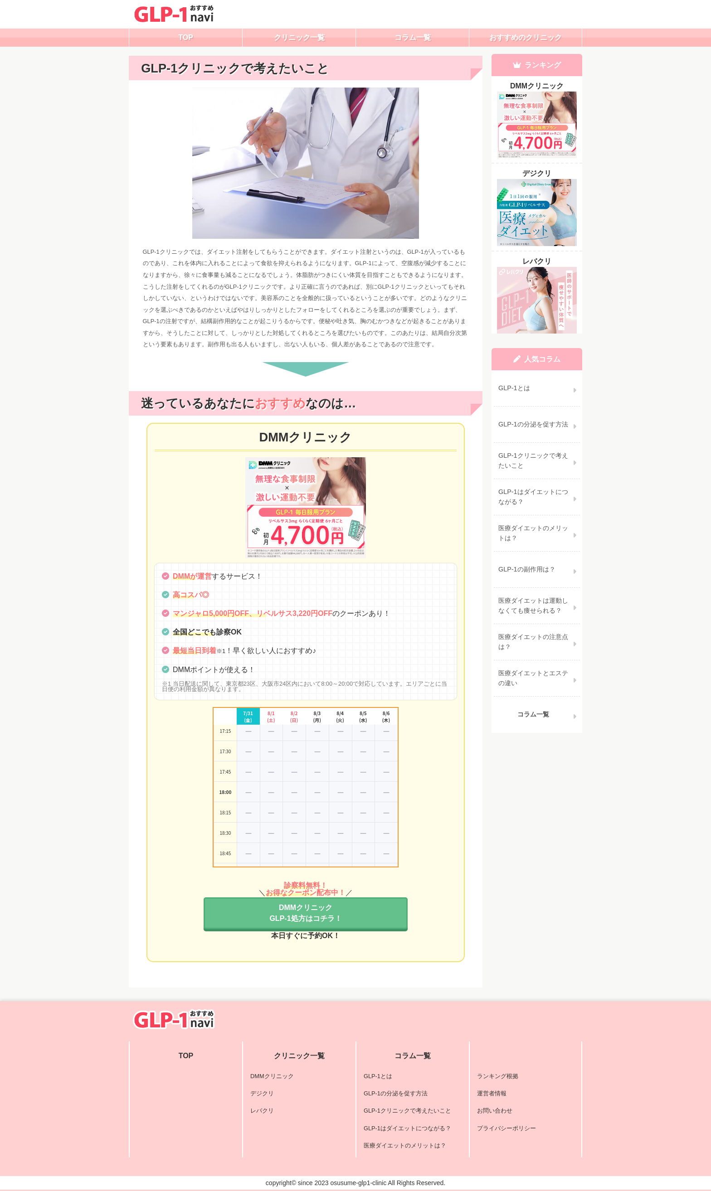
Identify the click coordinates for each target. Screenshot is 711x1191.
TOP (185, 37)
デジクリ (262, 1093)
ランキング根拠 (497, 1076)
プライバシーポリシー (506, 1128)
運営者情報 (491, 1093)
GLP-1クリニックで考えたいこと (407, 1110)
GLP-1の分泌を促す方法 (396, 1093)
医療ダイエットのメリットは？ (405, 1145)
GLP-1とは (378, 1076)
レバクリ (262, 1110)
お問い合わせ (494, 1110)
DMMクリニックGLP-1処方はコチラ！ (305, 913)
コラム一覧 (412, 37)
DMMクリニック (272, 1076)
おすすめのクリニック (525, 37)
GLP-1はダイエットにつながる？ (407, 1128)
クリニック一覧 (299, 37)
